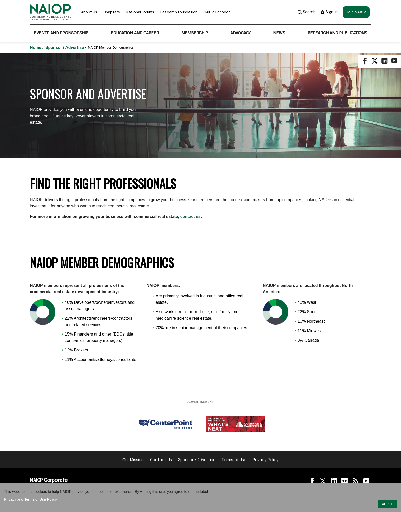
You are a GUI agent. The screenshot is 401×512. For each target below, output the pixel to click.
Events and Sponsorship (61, 33)
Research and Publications (337, 33)
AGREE (387, 504)
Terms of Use (234, 460)
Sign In (329, 12)
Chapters (111, 12)
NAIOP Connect (217, 12)
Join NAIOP (356, 12)
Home (36, 47)
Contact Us (161, 460)
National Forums (140, 12)
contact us (190, 216)
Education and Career (135, 33)
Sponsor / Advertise (65, 47)
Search (306, 12)
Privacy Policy (266, 460)
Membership (194, 33)
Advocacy (240, 33)
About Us (89, 12)
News (279, 33)
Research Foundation (178, 12)
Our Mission (133, 460)
